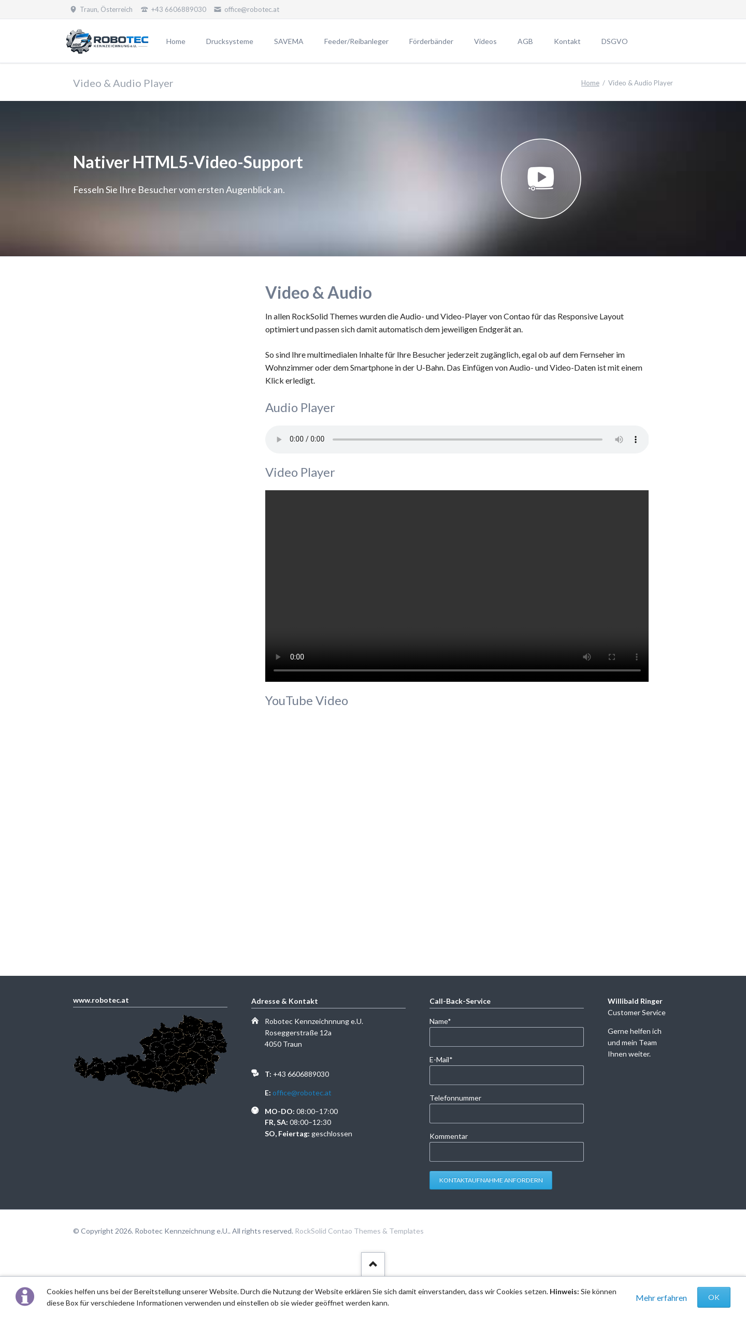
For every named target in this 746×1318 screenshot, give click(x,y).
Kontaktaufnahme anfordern (491, 1180)
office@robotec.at (302, 1092)
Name (446, 1021)
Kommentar (448, 1136)
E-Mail (446, 1059)
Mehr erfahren (661, 1297)
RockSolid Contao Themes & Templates (359, 1230)
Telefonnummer (455, 1097)
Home (590, 83)
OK (714, 1297)
